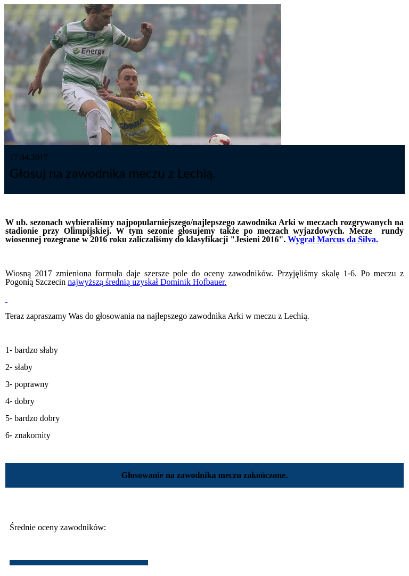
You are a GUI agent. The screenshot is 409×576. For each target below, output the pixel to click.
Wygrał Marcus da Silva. (331, 239)
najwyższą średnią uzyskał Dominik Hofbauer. (147, 281)
